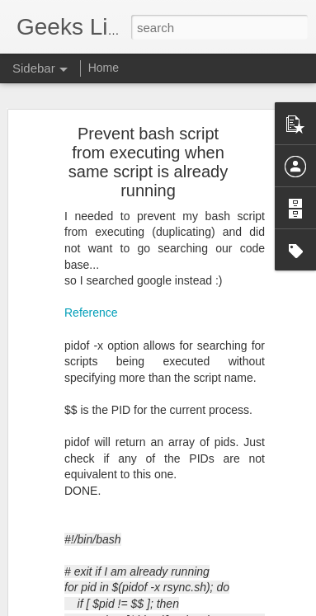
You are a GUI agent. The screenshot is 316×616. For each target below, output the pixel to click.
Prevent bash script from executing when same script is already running (148, 148)
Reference (91, 298)
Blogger (210, 607)
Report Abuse (257, 607)
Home (103, 67)
